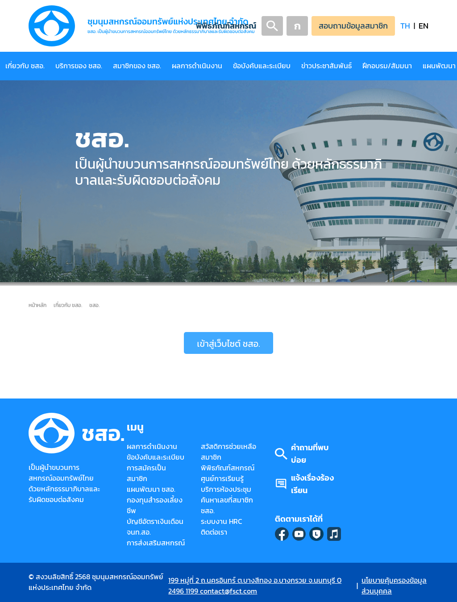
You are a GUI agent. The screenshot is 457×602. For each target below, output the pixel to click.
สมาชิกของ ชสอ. (137, 66)
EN (423, 25)
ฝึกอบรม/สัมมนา (387, 66)
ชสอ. (94, 305)
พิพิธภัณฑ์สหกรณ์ (226, 26)
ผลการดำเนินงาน (197, 66)
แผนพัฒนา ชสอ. (151, 489)
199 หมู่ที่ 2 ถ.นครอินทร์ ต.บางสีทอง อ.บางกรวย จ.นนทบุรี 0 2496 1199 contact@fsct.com (254, 585)
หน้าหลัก (37, 305)
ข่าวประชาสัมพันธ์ (326, 66)
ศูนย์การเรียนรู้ (222, 478)
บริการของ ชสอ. (78, 66)
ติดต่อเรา (214, 532)
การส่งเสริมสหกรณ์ (156, 543)
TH (405, 25)
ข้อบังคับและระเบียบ (262, 66)
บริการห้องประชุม (226, 489)
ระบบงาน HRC (221, 521)
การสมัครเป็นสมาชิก (146, 473)
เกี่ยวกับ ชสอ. (25, 66)
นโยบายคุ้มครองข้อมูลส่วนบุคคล (394, 585)
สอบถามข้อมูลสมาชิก (353, 25)
